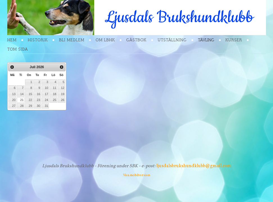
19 (62, 94)
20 (13, 100)
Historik (38, 39)
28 (22, 105)
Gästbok (136, 39)
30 (38, 105)
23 (38, 100)
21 (22, 100)
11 (54, 87)
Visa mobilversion (136, 175)
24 (46, 100)
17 (46, 94)
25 (54, 100)
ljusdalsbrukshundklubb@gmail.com (193, 166)
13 (13, 94)
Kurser (233, 39)
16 (38, 94)
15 (30, 94)
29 (30, 105)
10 (46, 87)
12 (62, 87)
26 (62, 100)
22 (30, 100)
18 (54, 94)
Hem (12, 39)
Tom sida (17, 49)
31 (46, 105)
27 (13, 105)
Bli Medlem (71, 39)
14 (22, 94)
